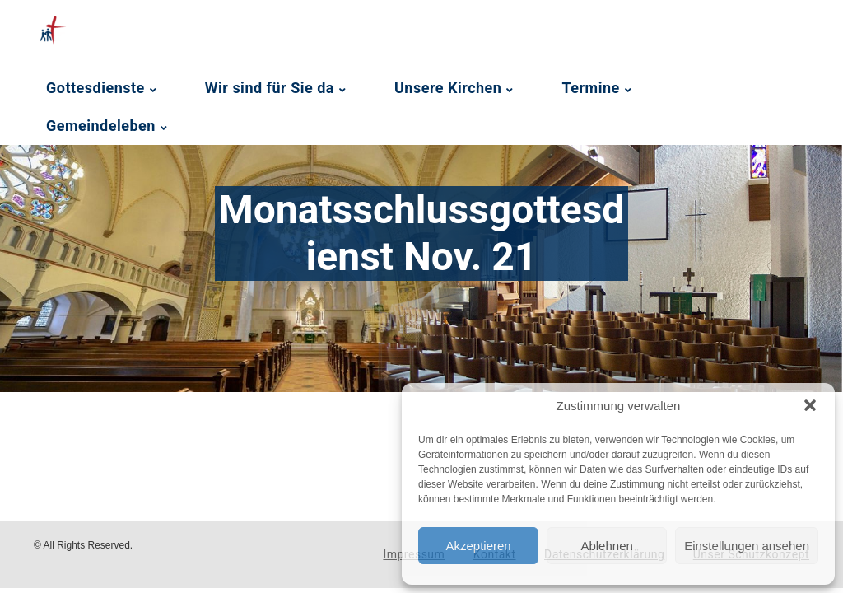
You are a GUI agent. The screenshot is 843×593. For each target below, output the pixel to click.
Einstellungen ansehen (746, 546)
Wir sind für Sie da (269, 87)
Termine (590, 87)
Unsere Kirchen (447, 87)
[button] (810, 405)
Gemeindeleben (101, 125)
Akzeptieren (477, 546)
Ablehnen (606, 546)
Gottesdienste (95, 87)
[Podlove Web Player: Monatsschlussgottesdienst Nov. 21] (305, 436)
